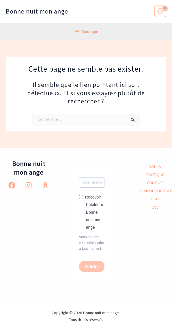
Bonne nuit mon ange (37, 11)
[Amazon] (45, 185)
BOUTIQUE (155, 174)
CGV (155, 207)
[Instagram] (28, 185)
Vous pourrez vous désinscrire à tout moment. (91, 243)
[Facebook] (11, 185)
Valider (91, 266)
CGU (155, 198)
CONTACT (155, 182)
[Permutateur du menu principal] (86, 32)
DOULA (155, 166)
